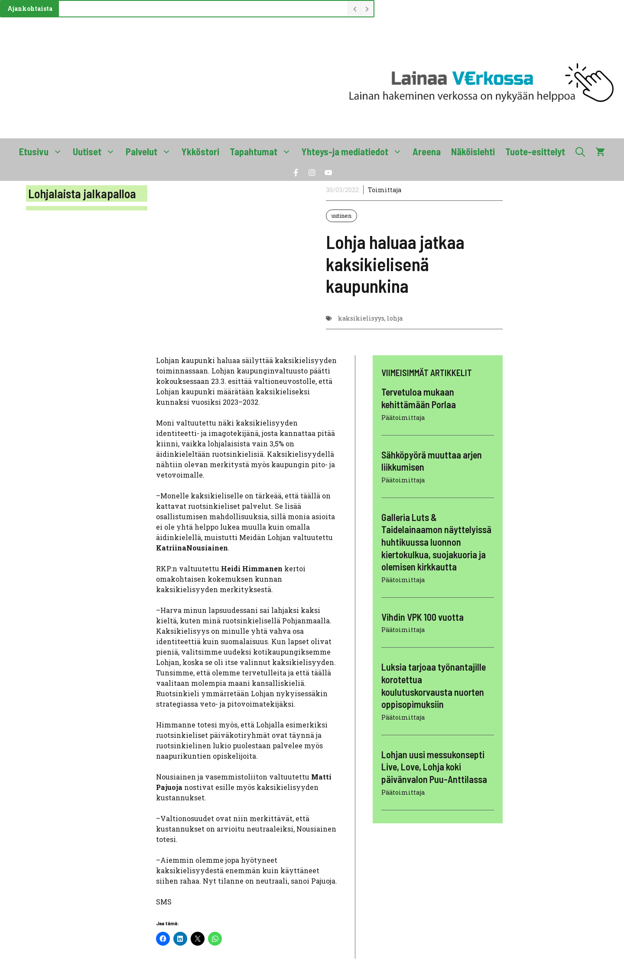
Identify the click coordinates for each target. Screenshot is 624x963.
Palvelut (151, 151)
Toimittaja (384, 190)
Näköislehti (473, 151)
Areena (427, 151)
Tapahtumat (263, 151)
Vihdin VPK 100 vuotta (422, 616)
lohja (395, 318)
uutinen (341, 215)
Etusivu (43, 151)
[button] (580, 151)
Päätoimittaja (403, 417)
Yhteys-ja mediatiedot (354, 151)
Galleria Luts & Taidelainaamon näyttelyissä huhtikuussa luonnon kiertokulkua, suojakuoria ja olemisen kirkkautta (436, 541)
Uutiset (96, 151)
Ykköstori (200, 151)
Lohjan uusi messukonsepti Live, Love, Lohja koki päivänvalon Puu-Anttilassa (434, 767)
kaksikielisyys (361, 318)
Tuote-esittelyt (535, 151)
